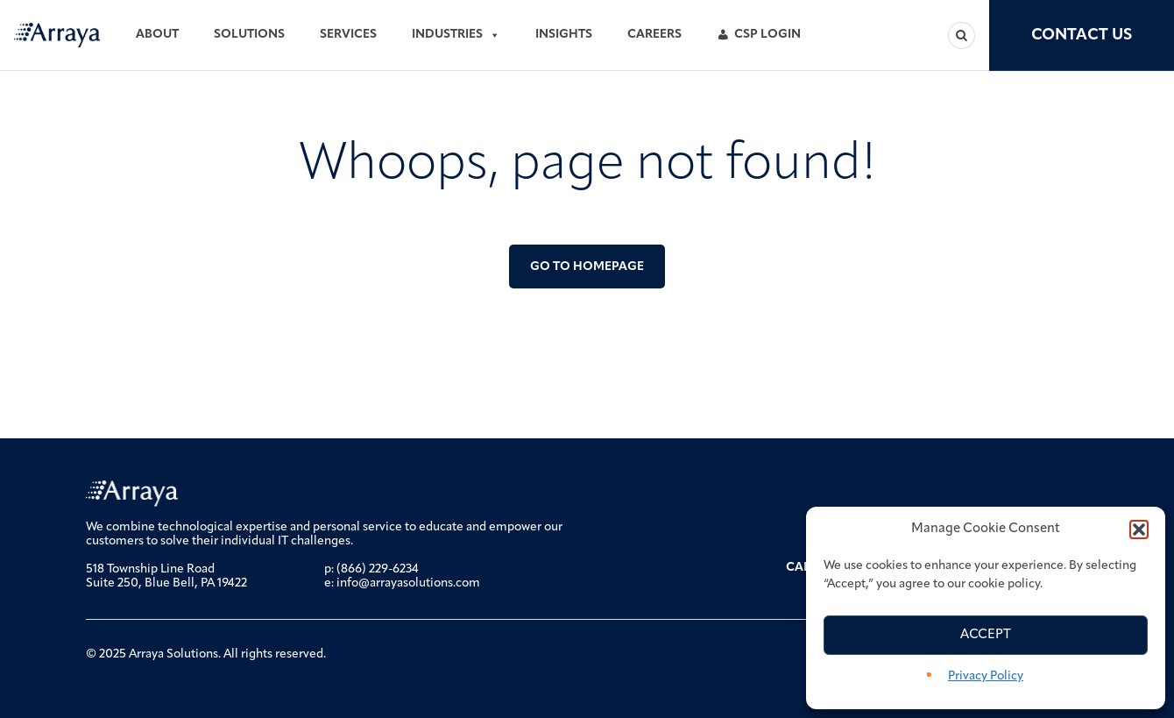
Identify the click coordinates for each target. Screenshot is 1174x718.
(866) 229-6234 (377, 569)
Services (348, 34)
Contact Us (1081, 35)
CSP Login (767, 34)
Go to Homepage (587, 267)
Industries (456, 35)
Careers (654, 34)
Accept (985, 635)
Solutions (249, 34)
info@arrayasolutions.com (408, 583)
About (157, 34)
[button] (1139, 529)
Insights (563, 34)
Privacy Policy (985, 676)
